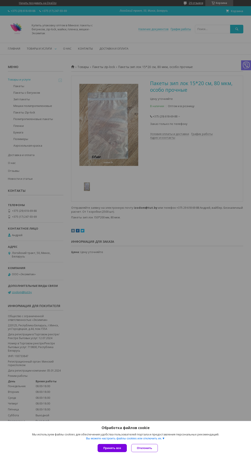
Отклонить (144, 448)
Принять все (112, 448)
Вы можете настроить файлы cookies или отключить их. (124, 438)
